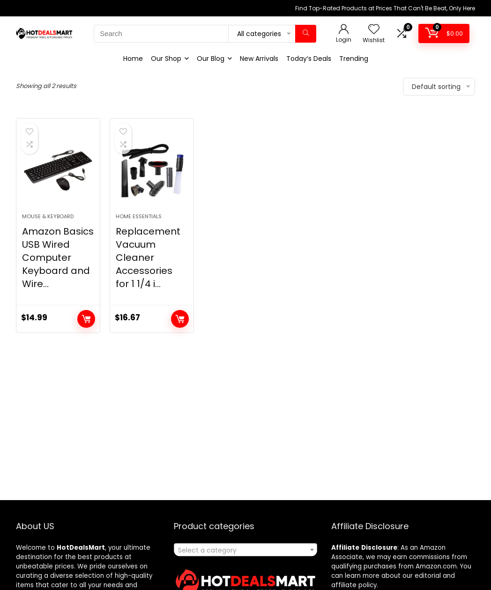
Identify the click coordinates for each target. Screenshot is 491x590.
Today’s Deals (308, 58)
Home (133, 58)
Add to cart (86, 333)
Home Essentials (139, 231)
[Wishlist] (373, 29)
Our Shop (166, 58)
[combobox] (245, 549)
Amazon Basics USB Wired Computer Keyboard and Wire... (58, 272)
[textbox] (245, 550)
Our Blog (210, 58)
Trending (353, 58)
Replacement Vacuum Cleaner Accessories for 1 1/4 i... (148, 272)
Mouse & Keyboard (48, 231)
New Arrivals (259, 58)
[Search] (305, 34)
